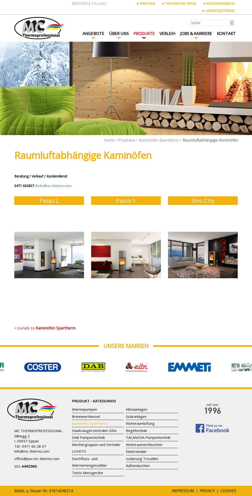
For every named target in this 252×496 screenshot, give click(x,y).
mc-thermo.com (36, 451)
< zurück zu (44, 328)
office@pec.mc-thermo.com (36, 458)
